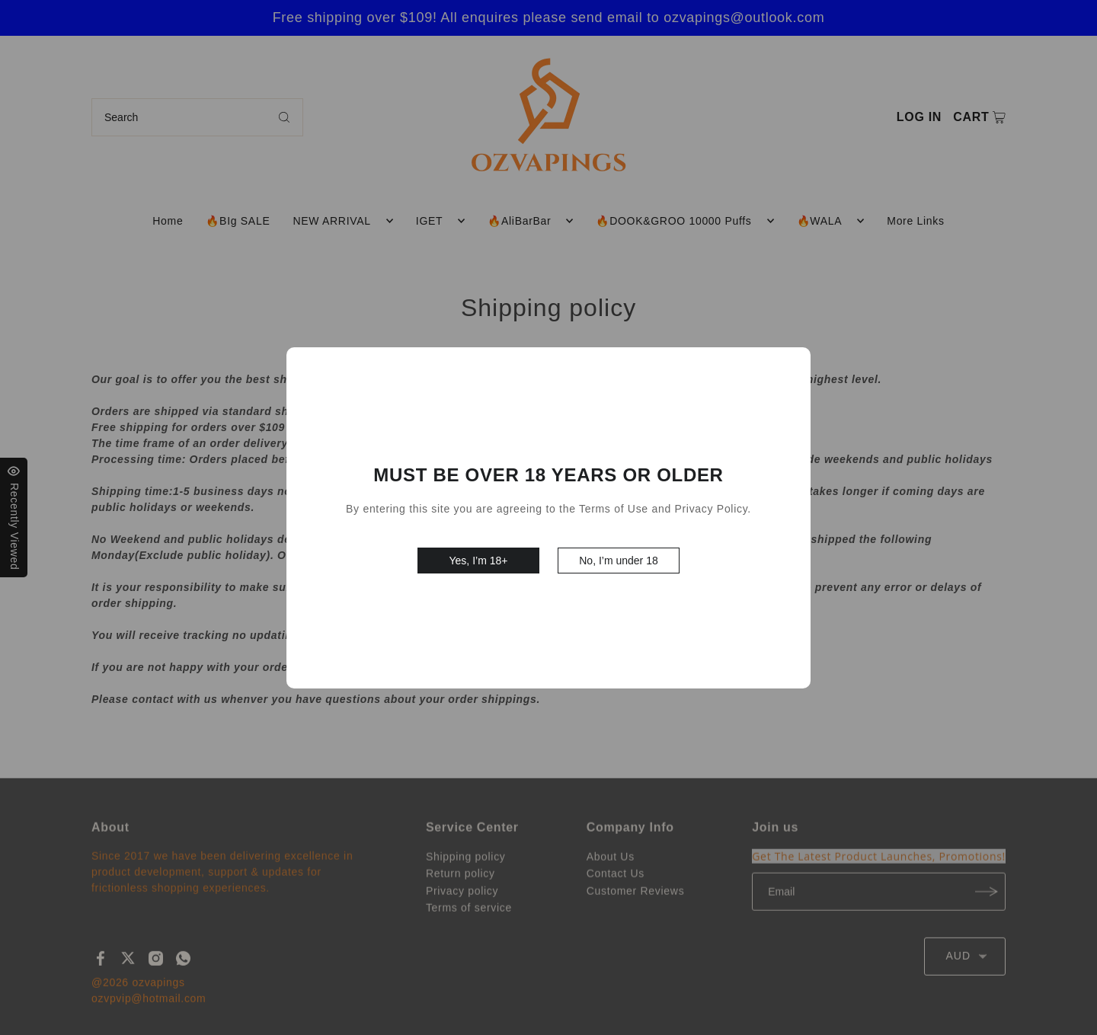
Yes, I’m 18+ (478, 560)
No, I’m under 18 (618, 560)
